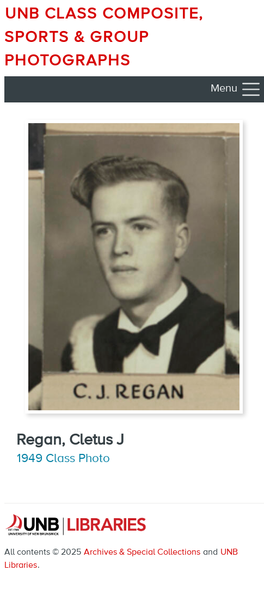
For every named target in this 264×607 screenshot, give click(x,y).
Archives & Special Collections (142, 552)
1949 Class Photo (63, 459)
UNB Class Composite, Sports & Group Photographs (104, 38)
